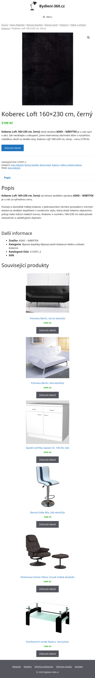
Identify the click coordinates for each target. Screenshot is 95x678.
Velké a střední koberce (71, 165)
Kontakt (79, 666)
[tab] (47, 177)
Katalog (28, 666)
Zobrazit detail (12, 148)
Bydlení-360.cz (52, 5)
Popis (7, 177)
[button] (88, 37)
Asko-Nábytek (17, 25)
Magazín (16, 666)
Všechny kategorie (44, 666)
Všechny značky (64, 666)
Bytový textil (51, 25)
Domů (4, 25)
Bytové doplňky (35, 25)
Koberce (64, 25)
